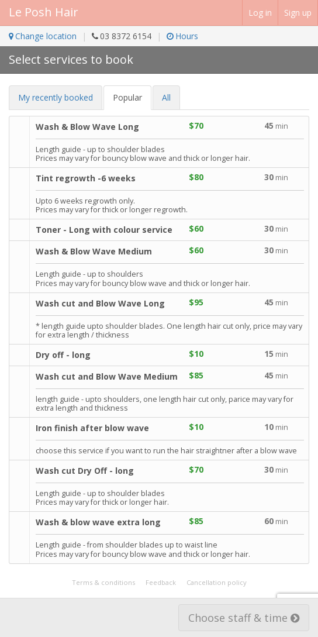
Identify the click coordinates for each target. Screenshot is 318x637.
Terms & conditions (103, 582)
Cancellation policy (216, 582)
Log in (260, 12)
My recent (55, 97)
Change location (43, 36)
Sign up (298, 12)
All (166, 97)
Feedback (161, 582)
